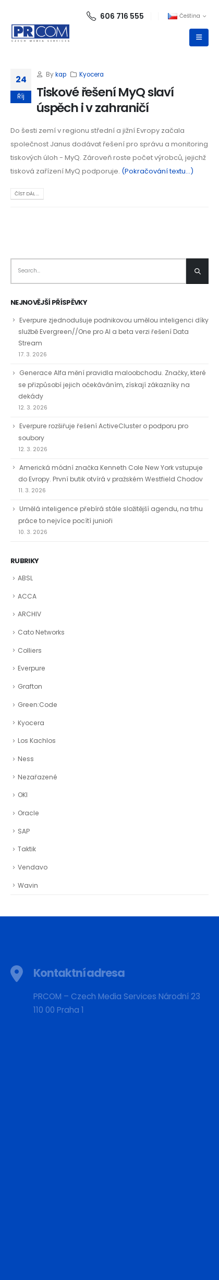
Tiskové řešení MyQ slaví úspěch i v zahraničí (105, 99)
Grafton (30, 686)
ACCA (27, 596)
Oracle (28, 813)
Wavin (28, 885)
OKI (23, 794)
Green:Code (37, 704)
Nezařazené (37, 777)
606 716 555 (115, 16)
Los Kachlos (37, 740)
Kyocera (91, 74)
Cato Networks (41, 632)
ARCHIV (29, 614)
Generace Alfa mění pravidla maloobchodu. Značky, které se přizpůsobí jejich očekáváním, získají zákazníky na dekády (112, 384)
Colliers (30, 650)
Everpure (31, 668)
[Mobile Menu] (199, 37)
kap (60, 74)
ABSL (25, 578)
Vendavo (32, 867)
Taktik (27, 848)
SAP (24, 831)
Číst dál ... (27, 193)
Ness (26, 758)
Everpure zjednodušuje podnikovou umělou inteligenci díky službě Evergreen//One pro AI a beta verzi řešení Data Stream (113, 332)
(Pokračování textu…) (157, 171)
